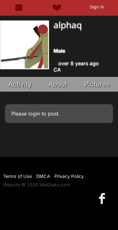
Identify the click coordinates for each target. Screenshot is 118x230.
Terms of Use (17, 176)
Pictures (97, 84)
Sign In (97, 6)
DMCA (43, 176)
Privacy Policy (69, 176)
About (58, 84)
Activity (20, 84)
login (34, 113)
